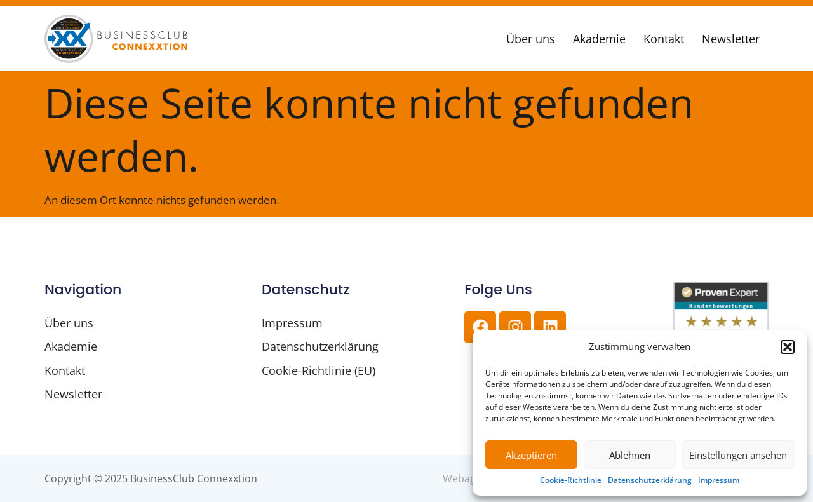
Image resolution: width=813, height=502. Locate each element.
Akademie (599, 38)
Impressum (718, 480)
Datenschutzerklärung (650, 480)
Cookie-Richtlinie (570, 480)
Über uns (530, 38)
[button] (787, 347)
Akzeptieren (531, 455)
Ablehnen (629, 455)
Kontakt (663, 38)
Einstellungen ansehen (738, 455)
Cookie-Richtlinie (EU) (318, 370)
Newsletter (731, 38)
